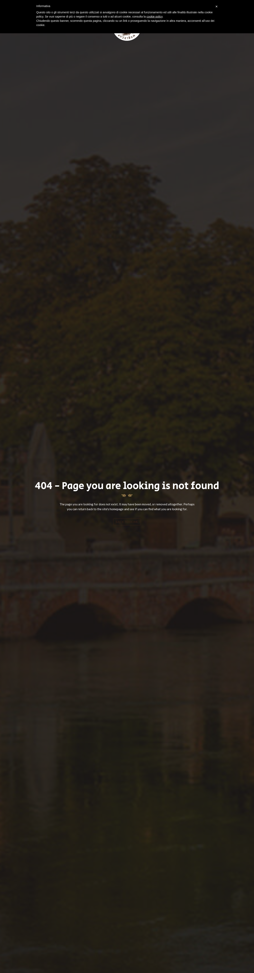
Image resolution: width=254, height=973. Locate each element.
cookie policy (154, 16)
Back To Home (127, 522)
